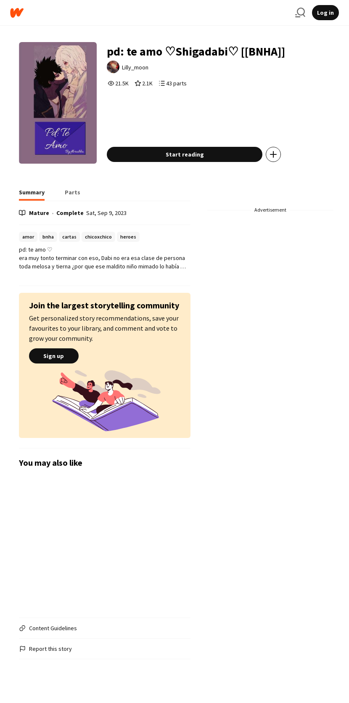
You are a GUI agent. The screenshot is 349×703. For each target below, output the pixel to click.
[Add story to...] (273, 154)
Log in (325, 12)
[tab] (32, 195)
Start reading (185, 154)
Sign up (54, 355)
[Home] (149, 13)
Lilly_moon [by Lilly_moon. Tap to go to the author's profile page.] (135, 67)
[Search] (300, 13)
